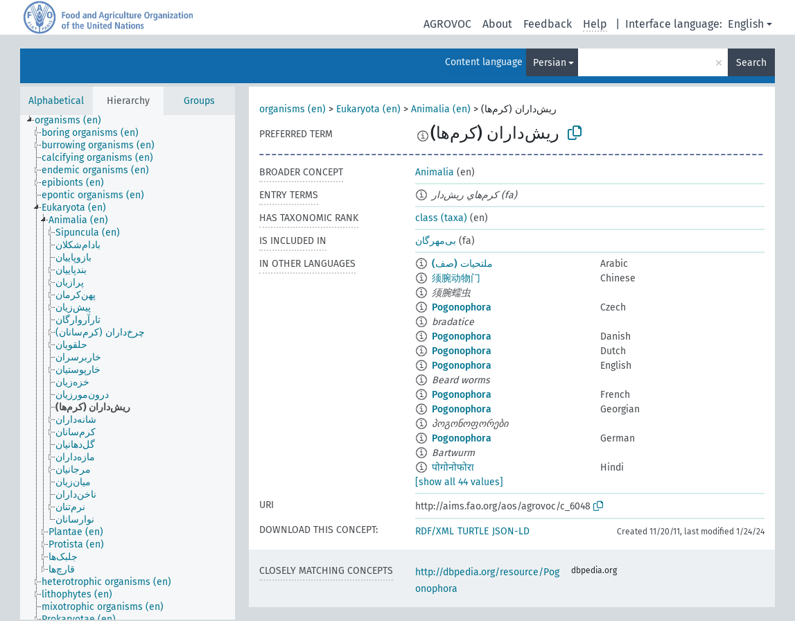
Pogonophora (461, 307)
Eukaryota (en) (368, 109)
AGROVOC (447, 23)
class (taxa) (441, 218)
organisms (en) (292, 109)
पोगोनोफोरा (453, 467)
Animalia (434, 172)
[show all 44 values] (459, 482)
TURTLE (473, 531)
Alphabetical (56, 101)
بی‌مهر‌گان (435, 241)
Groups (199, 101)
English (746, 23)
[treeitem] (74, 120)
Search (751, 63)
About (497, 23)
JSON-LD (511, 531)
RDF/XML (434, 531)
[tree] (127, 367)
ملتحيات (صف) (462, 264)
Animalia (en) (441, 109)
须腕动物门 (456, 278)
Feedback (547, 23)
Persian (549, 63)
